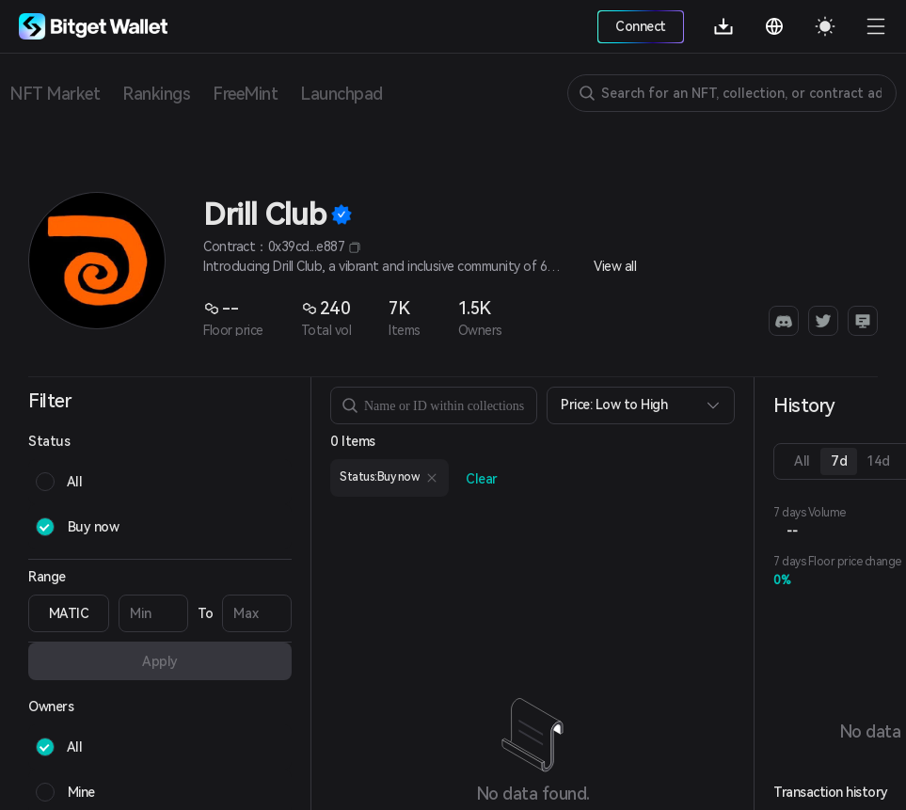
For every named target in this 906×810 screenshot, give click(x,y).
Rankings (156, 93)
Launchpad (341, 93)
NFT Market (54, 93)
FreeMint (245, 93)
